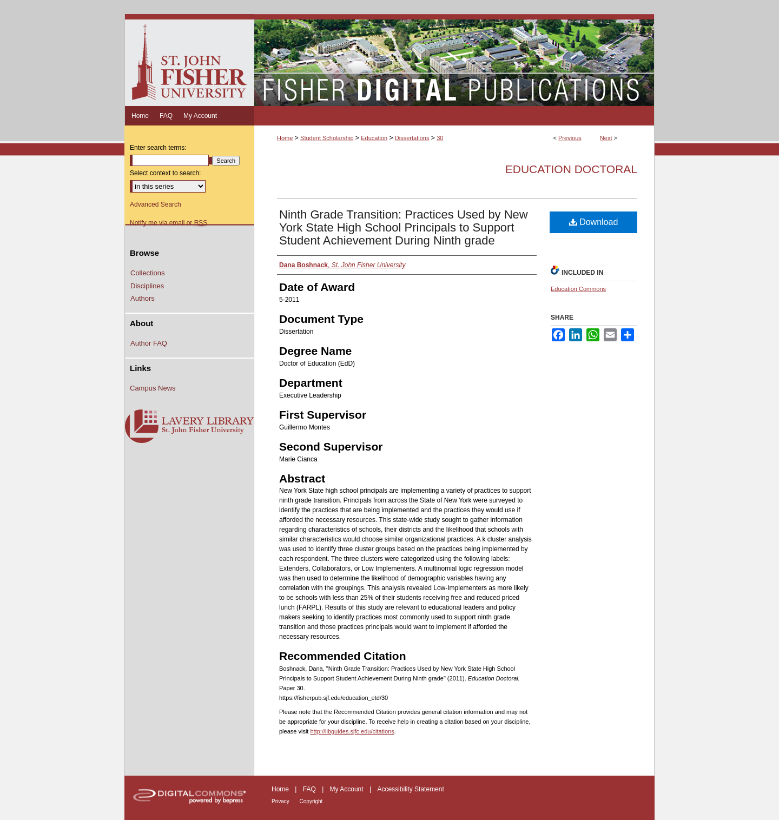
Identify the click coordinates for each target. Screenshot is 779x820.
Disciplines (147, 286)
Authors (142, 298)
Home (285, 138)
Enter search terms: (158, 147)
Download (593, 222)
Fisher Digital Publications (454, 60)
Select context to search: (165, 173)
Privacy (281, 801)
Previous (570, 138)
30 (440, 138)
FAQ (310, 789)
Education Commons (578, 289)
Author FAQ (148, 343)
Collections (147, 273)
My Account (347, 789)
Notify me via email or (168, 223)
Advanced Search (155, 204)
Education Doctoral (571, 169)
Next (606, 138)
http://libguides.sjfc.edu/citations (352, 731)
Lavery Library (189, 427)
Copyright (311, 801)
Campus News (153, 388)
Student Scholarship (326, 138)
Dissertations (412, 138)
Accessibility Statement (410, 789)
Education (374, 138)
